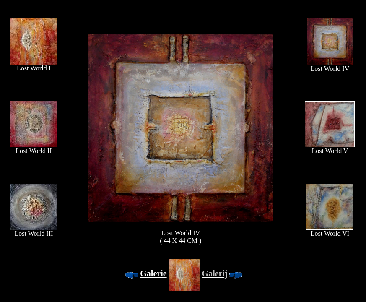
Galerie (153, 273)
